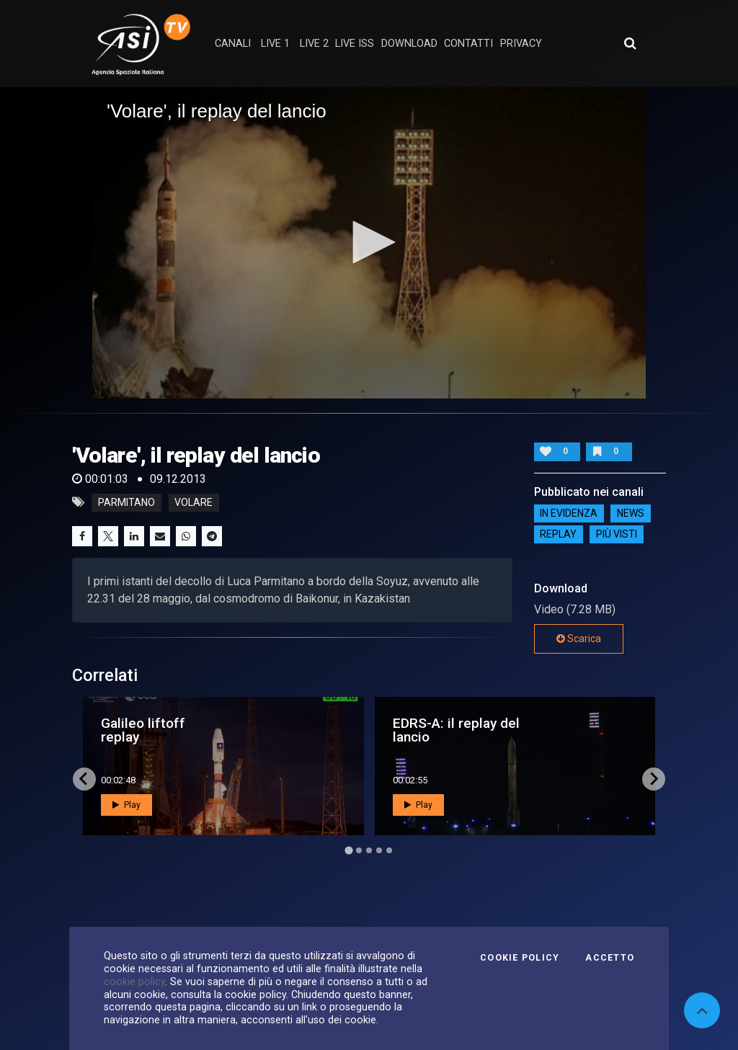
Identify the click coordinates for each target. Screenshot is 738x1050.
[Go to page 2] (359, 850)
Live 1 (275, 43)
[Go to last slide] (84, 779)
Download (409, 43)
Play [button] (126, 805)
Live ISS (354, 43)
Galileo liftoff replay (143, 730)
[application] (369, 243)
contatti (468, 43)
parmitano (126, 502)
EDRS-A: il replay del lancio (456, 730)
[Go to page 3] (369, 850)
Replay (558, 534)
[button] (369, 242)
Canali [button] (233, 43)
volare (193, 502)
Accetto (609, 957)
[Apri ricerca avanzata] (630, 43)
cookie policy (134, 981)
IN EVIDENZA (568, 514)
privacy (521, 43)
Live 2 (314, 43)
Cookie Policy (519, 957)
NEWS (630, 514)
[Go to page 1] (348, 850)
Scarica (578, 638)
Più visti (616, 534)
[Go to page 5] (389, 850)
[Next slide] (653, 779)
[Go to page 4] (379, 850)
